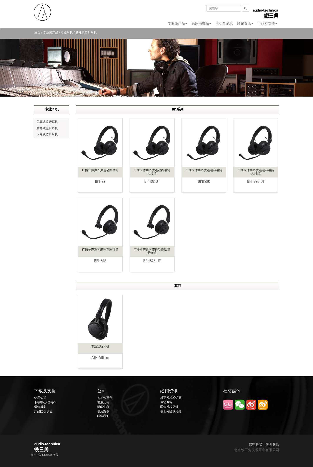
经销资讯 (245, 23)
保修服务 (40, 406)
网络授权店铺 (169, 406)
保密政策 (256, 445)
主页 (37, 32)
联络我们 (103, 416)
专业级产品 (177, 23)
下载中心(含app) (45, 402)
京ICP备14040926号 (44, 455)
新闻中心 (103, 406)
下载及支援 (267, 23)
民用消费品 (201, 23)
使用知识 (40, 397)
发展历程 (103, 402)
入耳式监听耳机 (47, 134)
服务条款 (272, 445)
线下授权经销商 (170, 397)
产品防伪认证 (43, 411)
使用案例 (103, 411)
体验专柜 (166, 402)
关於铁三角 (104, 397)
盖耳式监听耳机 (47, 122)
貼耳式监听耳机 (47, 128)
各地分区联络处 (170, 411)
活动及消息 (224, 23)
